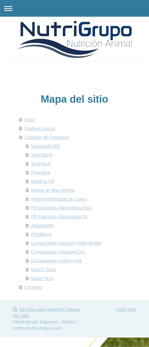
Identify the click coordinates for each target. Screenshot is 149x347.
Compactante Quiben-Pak (56, 260)
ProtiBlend (41, 234)
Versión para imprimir (39, 309)
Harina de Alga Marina (53, 190)
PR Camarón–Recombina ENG (61, 207)
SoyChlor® (41, 154)
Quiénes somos (40, 128)
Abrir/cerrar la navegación (74, 8)
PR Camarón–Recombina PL (59, 216)
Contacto (33, 287)
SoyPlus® (41, 163)
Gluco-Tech (42, 278)
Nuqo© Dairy (43, 269)
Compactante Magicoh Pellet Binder (66, 243)
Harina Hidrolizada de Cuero (59, 199)
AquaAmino (42, 225)
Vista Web (126, 309)
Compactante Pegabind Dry (58, 251)
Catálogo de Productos (47, 137)
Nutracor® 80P (45, 146)
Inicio (30, 119)
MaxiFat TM (42, 181)
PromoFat (40, 172)
